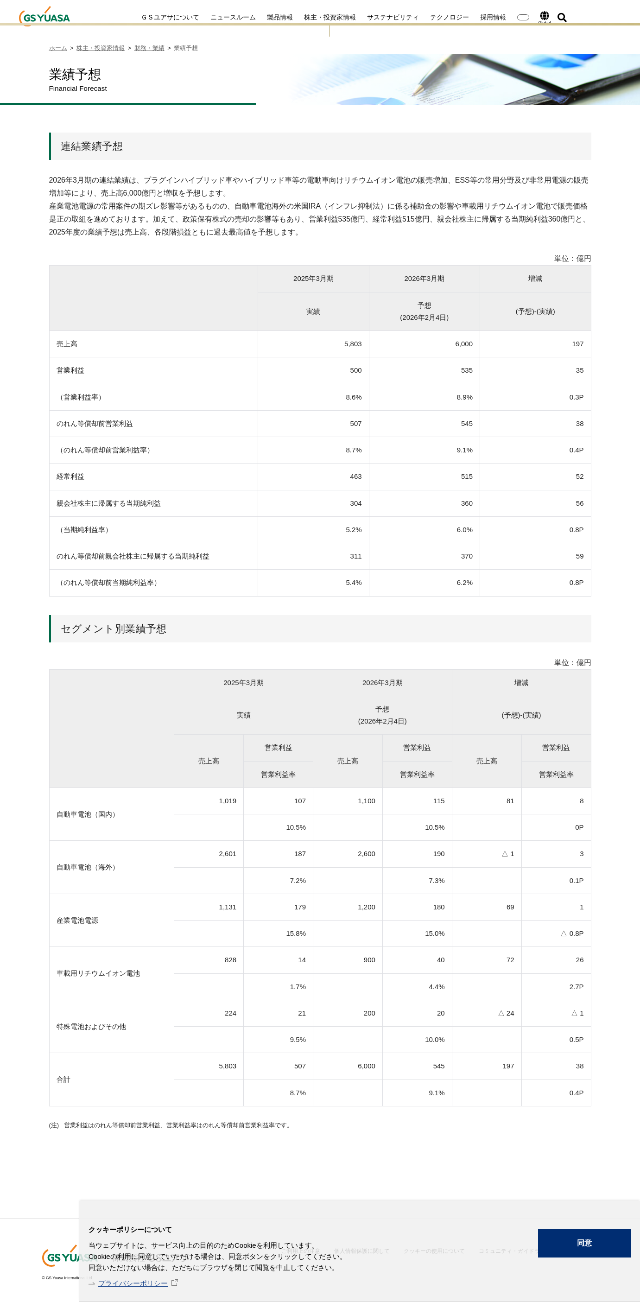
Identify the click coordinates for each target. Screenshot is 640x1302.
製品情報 (244, 17)
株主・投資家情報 (294, 17)
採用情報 (457, 17)
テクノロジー (413, 17)
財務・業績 (149, 47)
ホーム (58, 47)
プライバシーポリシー (133, 1283)
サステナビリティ (357, 17)
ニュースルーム (197, 17)
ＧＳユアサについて (134, 17)
